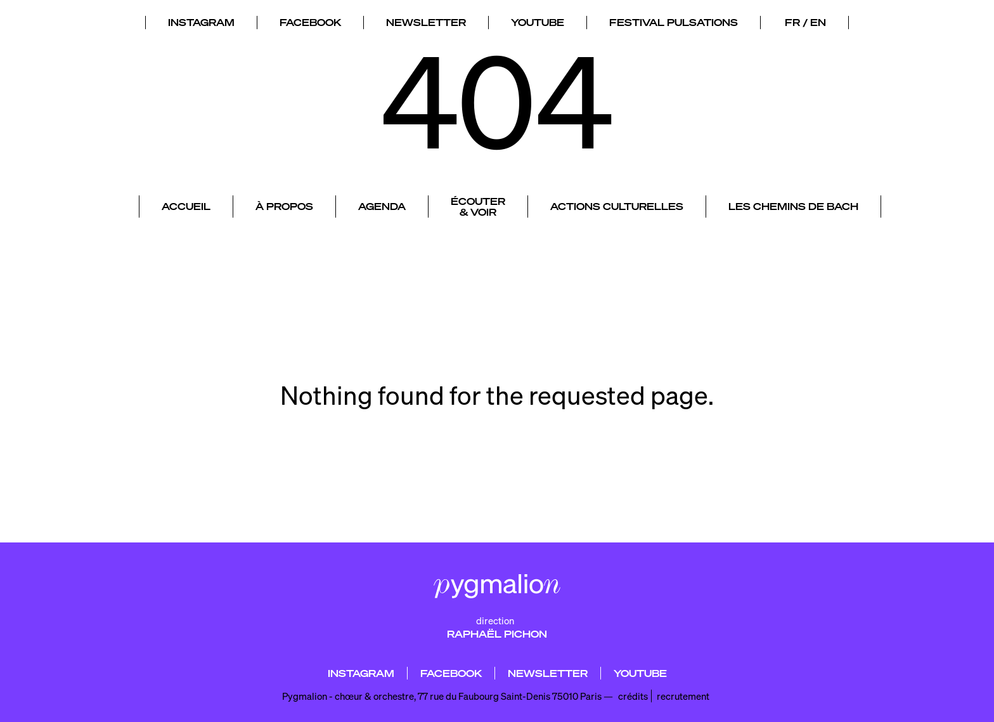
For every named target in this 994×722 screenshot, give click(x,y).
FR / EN (805, 19)
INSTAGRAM (201, 19)
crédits (633, 696)
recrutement (683, 696)
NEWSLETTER (426, 19)
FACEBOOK (310, 19)
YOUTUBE (537, 19)
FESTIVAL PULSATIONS (673, 19)
